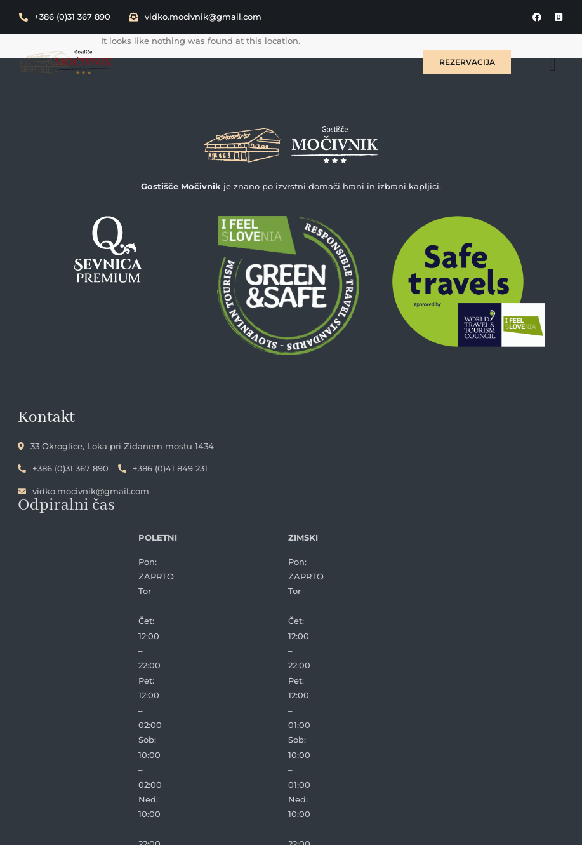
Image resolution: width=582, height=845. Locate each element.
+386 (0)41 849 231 (164, 469)
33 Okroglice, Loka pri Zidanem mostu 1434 (117, 446)
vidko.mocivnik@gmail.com (195, 16)
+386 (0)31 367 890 (64, 16)
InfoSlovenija (407, 828)
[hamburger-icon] (553, 62)
